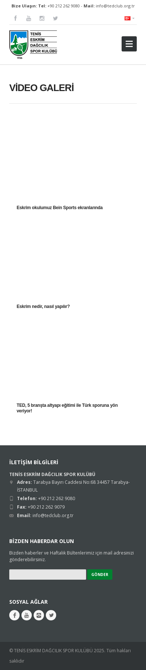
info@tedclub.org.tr (115, 6)
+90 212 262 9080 (63, 6)
